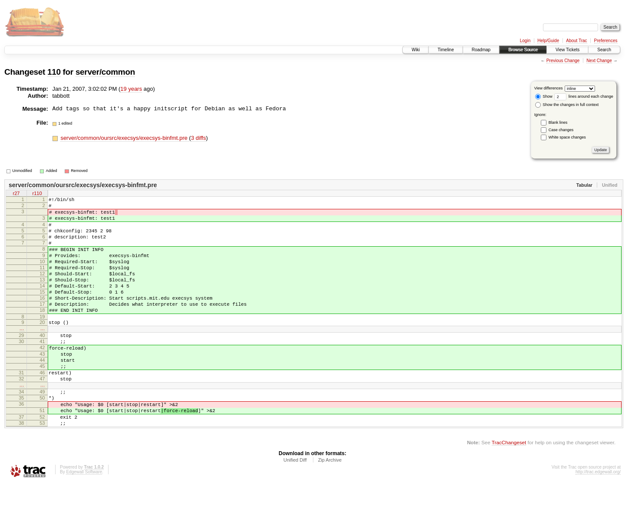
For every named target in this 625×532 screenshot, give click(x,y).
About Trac (576, 40)
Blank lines (558, 122)
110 (54, 71)
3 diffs (198, 138)
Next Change (599, 60)
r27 (16, 194)
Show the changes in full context (567, 104)
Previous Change (563, 60)
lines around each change (583, 96)
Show (544, 96)
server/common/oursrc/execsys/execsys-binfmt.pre (124, 138)
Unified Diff (295, 508)
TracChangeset (509, 490)
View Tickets (567, 49)
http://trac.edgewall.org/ (598, 520)
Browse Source (523, 49)
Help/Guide (548, 40)
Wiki (415, 49)
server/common (105, 71)
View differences (548, 88)
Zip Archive (330, 508)
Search (604, 49)
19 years (131, 89)
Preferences (606, 40)
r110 (37, 194)
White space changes (567, 137)
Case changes (561, 130)
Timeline (446, 49)
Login (525, 40)
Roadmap (481, 49)
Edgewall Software (84, 520)
